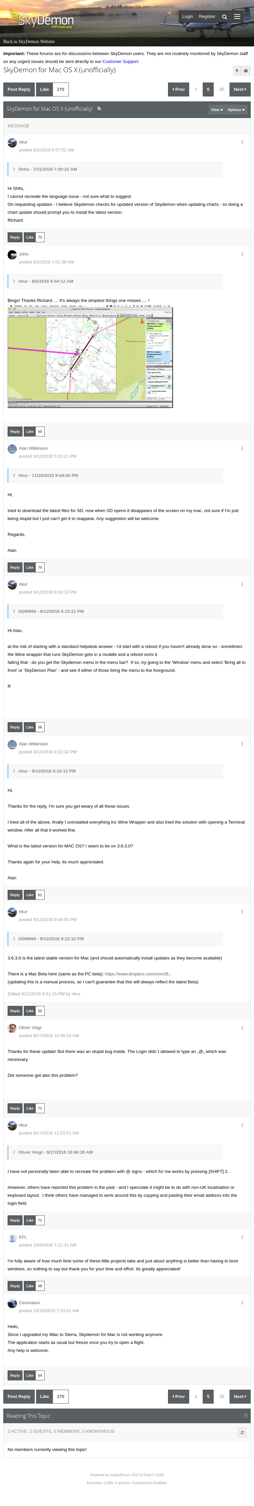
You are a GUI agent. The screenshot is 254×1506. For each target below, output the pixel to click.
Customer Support (120, 61)
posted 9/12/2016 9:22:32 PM (48, 751)
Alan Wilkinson (33, 448)
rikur (23, 142)
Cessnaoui (29, 1302)
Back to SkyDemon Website (29, 41)
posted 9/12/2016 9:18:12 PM (48, 592)
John (23, 254)
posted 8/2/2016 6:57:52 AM (46, 149)
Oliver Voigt (30, 1027)
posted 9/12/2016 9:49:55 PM (48, 919)
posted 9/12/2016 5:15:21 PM (48, 456)
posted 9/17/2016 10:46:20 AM (49, 1035)
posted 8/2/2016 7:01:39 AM (46, 262)
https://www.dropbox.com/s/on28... (138, 973)
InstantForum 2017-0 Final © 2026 (136, 1475)
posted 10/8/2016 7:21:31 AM (47, 1245)
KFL (23, 1237)
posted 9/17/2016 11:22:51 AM (49, 1132)
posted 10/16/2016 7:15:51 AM (49, 1310)
